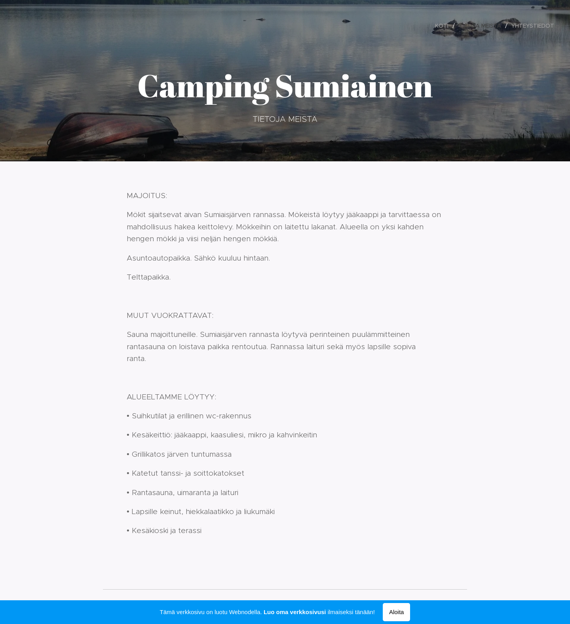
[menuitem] (444, 26)
